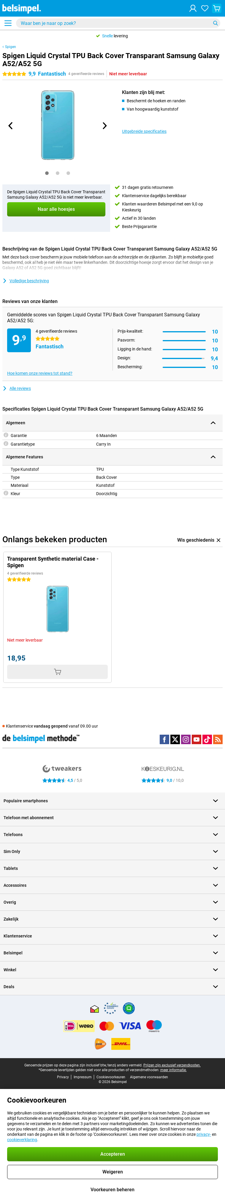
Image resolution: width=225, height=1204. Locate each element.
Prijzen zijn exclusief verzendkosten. (172, 1065)
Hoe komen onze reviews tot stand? (39, 373)
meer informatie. (173, 1070)
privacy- (204, 1134)
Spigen (10, 47)
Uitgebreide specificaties (144, 131)
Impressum (83, 1077)
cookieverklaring (22, 1139)
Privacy (63, 1077)
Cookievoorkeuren (110, 1077)
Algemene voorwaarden (149, 1077)
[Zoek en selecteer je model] (118, 23)
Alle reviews (16, 388)
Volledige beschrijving (25, 280)
